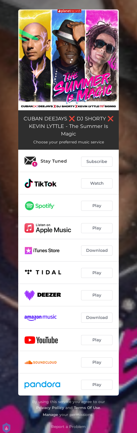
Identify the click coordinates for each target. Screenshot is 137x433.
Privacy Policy (50, 407)
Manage (50, 414)
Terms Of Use (87, 407)
